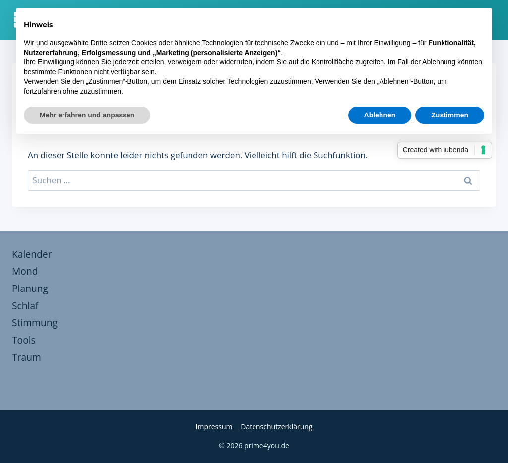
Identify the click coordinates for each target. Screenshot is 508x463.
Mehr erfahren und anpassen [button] (87, 115)
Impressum (214, 426)
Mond (25, 271)
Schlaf (25, 305)
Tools (24, 340)
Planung (30, 288)
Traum (26, 357)
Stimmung (35, 322)
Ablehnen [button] (380, 115)
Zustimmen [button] (449, 115)
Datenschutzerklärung (276, 426)
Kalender (32, 254)
